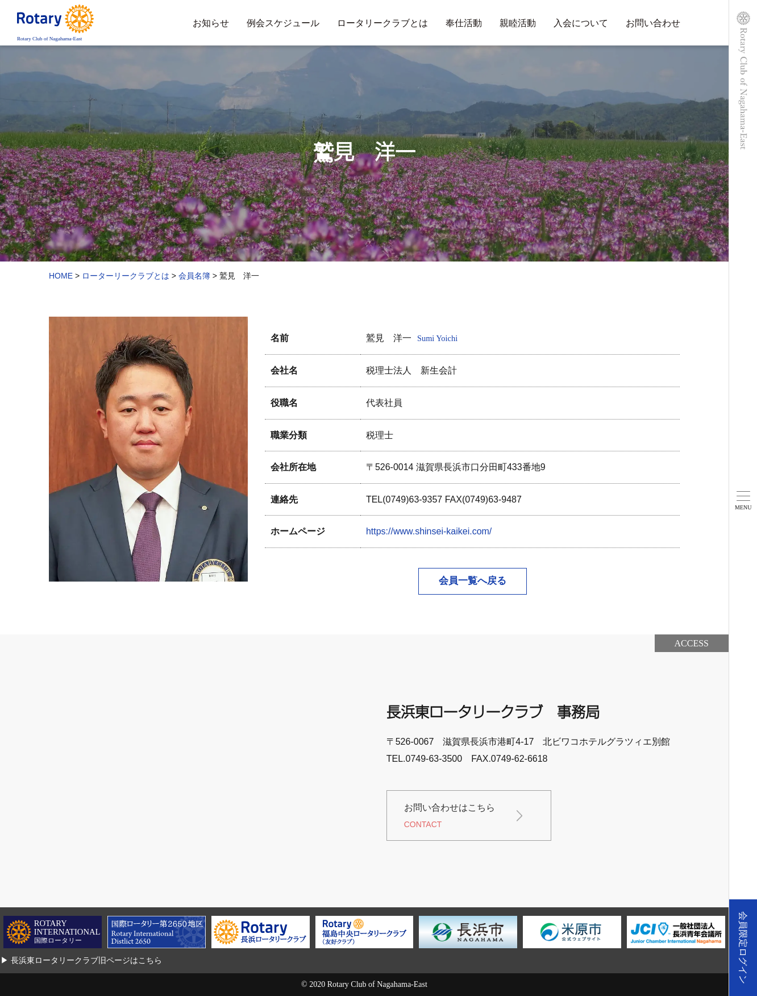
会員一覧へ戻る (472, 580)
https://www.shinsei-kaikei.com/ (429, 531)
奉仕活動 (464, 23)
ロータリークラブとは (382, 23)
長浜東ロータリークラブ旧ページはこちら (86, 960)
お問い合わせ (653, 23)
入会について (581, 23)
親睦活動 (518, 23)
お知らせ (211, 23)
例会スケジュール (283, 23)
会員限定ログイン (743, 947)
